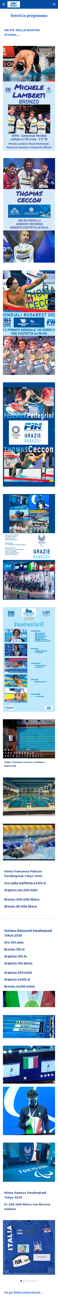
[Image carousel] (29, 1251)
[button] (3, 4)
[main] (29, 15)
